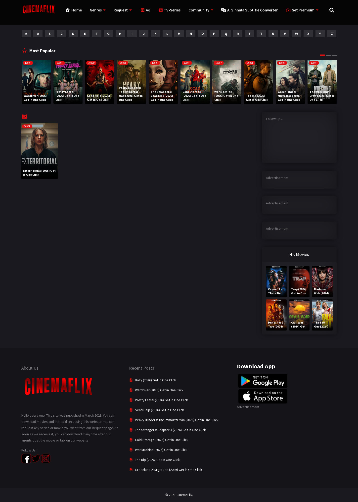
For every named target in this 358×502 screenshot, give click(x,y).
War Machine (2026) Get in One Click (161, 449)
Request (121, 9)
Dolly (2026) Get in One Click (155, 380)
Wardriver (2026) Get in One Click (159, 390)
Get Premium (303, 9)
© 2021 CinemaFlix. (179, 495)
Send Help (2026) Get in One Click (159, 410)
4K (148, 9)
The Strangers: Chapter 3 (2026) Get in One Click (170, 430)
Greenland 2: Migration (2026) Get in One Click (168, 469)
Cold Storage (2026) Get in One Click (161, 440)
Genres (96, 9)
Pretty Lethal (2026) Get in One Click (161, 400)
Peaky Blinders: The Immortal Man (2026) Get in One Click (177, 420)
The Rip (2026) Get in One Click (157, 459)
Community (198, 9)
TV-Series (172, 9)
